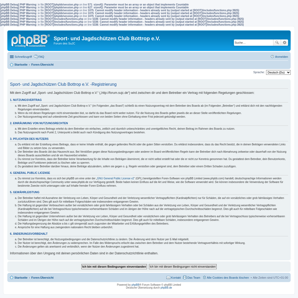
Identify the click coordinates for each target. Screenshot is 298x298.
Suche (277, 42)
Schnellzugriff (23, 56)
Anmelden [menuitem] (281, 56)
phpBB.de (166, 287)
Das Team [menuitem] (193, 277)
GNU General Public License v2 (115, 178)
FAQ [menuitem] (41, 56)
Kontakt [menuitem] (176, 277)
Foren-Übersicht (42, 277)
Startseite (20, 277)
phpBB (135, 284)
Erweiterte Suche (284, 42)
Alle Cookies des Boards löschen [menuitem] (228, 277)
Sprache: (259, 72)
